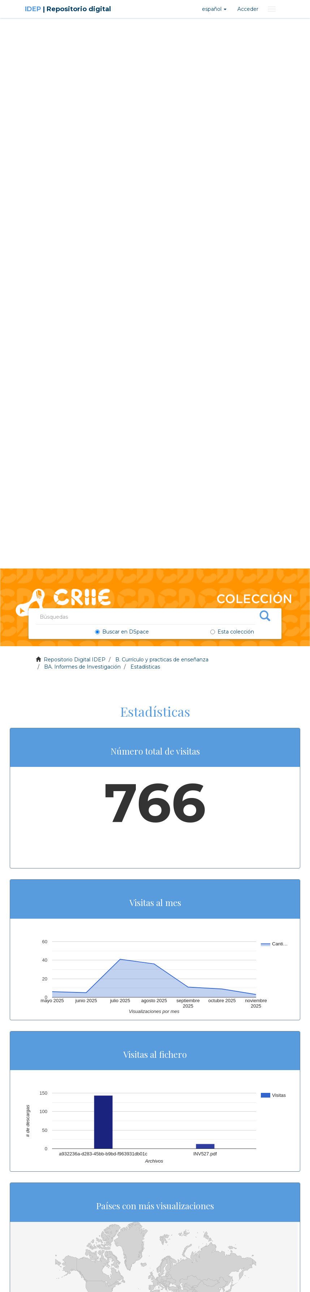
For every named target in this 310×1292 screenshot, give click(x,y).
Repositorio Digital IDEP (75, 659)
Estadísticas (145, 667)
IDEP (68, 9)
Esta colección (232, 631)
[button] (214, 9)
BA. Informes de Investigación (82, 667)
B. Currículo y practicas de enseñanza (161, 659)
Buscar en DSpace (123, 631)
